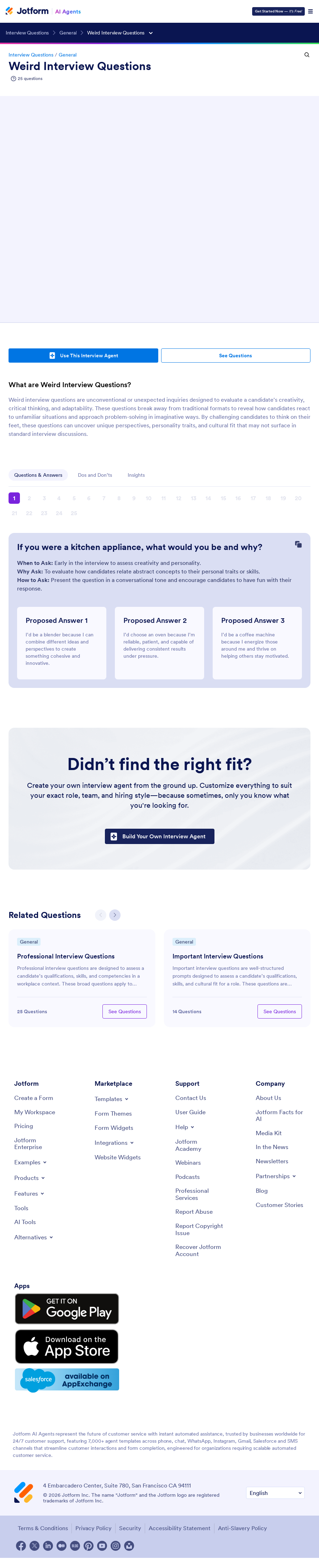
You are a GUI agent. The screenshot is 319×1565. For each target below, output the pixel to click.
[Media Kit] (269, 1136)
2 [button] (29, 498)
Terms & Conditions (41, 1505)
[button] (115, 917)
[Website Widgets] (119, 1164)
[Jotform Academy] (199, 1148)
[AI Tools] (25, 1226)
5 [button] (74, 498)
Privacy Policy (92, 1505)
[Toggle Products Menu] (30, 1181)
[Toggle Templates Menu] (113, 1101)
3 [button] (44, 498)
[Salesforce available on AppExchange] (47, 1359)
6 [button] (89, 498)
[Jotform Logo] (27, 11)
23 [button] (44, 513)
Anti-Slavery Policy (240, 1505)
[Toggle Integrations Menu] (115, 1145)
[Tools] (21, 1212)
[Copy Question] (298, 545)
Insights (136, 475)
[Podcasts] (188, 1181)
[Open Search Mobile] (306, 54)
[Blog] (262, 1195)
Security (128, 1505)
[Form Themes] (114, 1116)
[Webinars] (188, 1166)
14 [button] (208, 498)
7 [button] (104, 498)
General (67, 55)
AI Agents (68, 11)
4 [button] (59, 498)
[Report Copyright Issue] (199, 1235)
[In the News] (273, 1150)
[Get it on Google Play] (47, 1310)
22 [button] (29, 513)
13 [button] (193, 498)
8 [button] (119, 498)
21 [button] (14, 513)
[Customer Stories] (280, 1213)
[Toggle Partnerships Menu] (277, 1180)
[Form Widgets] (115, 1130)
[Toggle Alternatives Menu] (35, 1242)
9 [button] (133, 498)
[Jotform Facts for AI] (280, 1118)
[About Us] (269, 1100)
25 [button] (74, 513)
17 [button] (253, 498)
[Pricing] (24, 1129)
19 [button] (283, 498)
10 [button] (148, 498)
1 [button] (14, 498)
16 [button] (238, 498)
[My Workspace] (36, 1114)
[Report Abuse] (195, 1217)
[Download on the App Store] (47, 1334)
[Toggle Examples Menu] (31, 1166)
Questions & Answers (38, 475)
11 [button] (163, 498)
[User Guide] (191, 1114)
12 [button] (178, 498)
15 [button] (223, 498)
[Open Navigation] (310, 11)
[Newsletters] (273, 1165)
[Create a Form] (34, 1100)
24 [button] (59, 513)
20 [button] (298, 498)
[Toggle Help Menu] (185, 1129)
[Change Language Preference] (275, 1470)
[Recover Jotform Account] (199, 1257)
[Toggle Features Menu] (30, 1197)
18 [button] (268, 498)
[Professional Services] (199, 1199)
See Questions (235, 355)
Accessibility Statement (178, 1505)
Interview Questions (31, 55)
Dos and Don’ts (95, 475)
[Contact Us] (191, 1100)
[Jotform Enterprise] (38, 1147)
